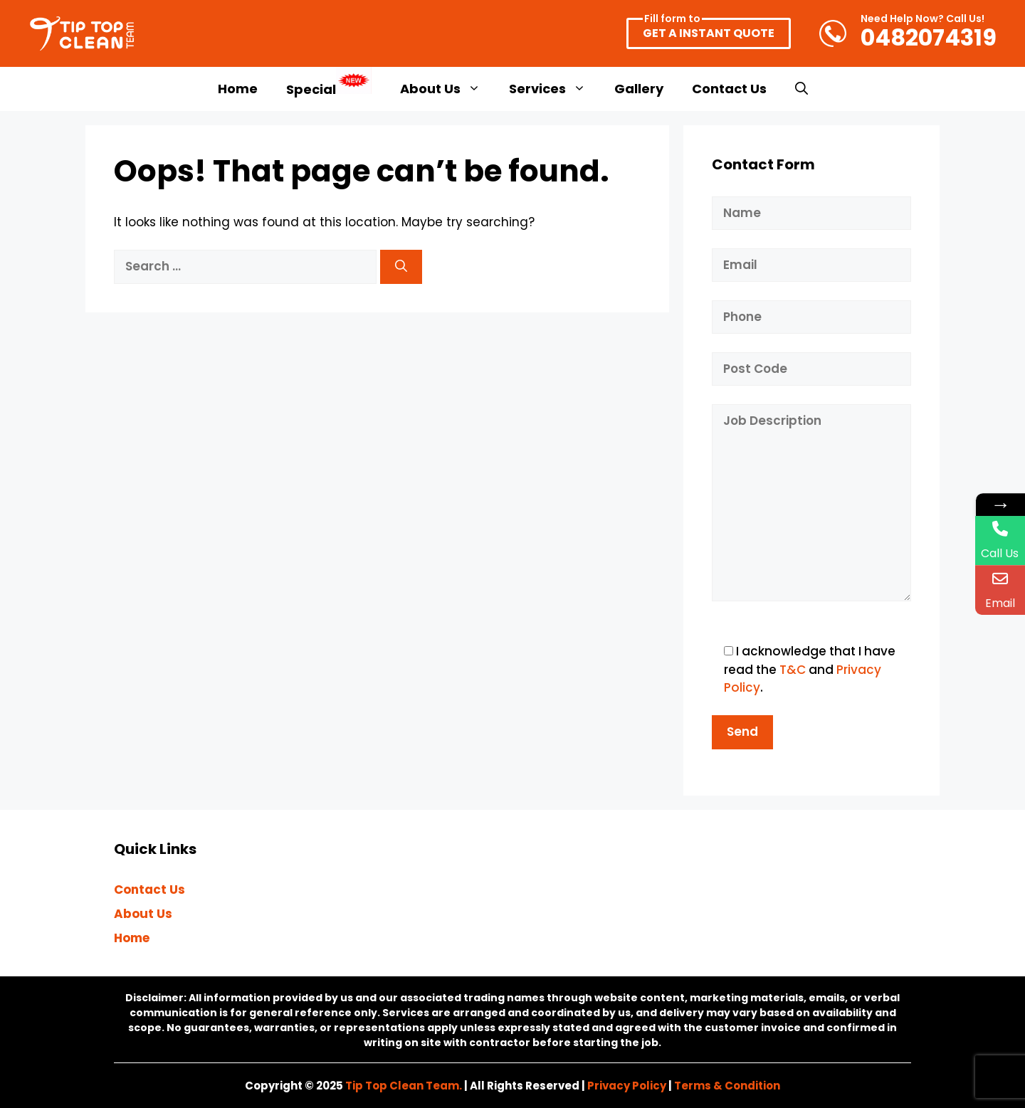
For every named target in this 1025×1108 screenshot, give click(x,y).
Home (238, 88)
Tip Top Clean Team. (403, 1085)
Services (554, 89)
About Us (447, 89)
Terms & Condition (727, 1085)
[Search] (401, 267)
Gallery (638, 88)
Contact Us (729, 88)
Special (329, 82)
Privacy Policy (626, 1085)
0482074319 (929, 33)
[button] (801, 89)
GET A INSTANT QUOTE (708, 29)
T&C (792, 669)
